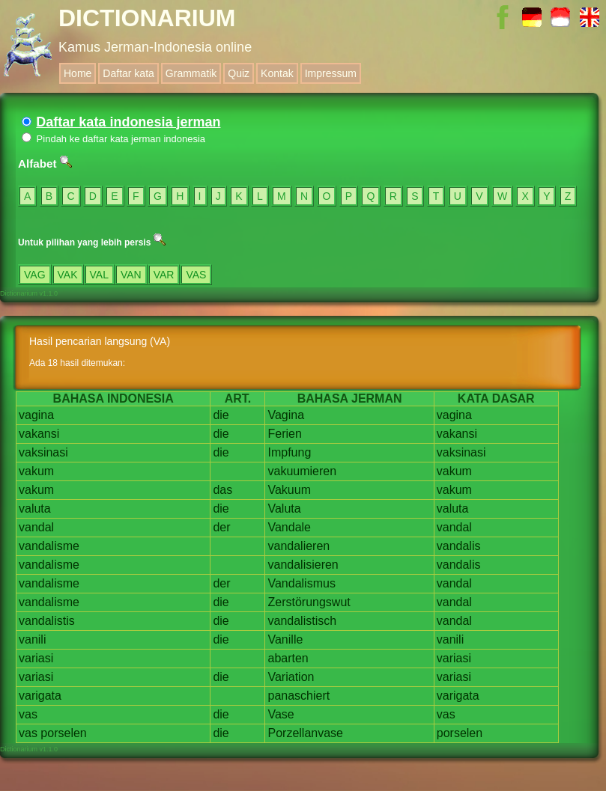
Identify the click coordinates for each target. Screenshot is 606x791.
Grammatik (191, 73)
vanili (32, 639)
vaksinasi (43, 452)
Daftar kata (128, 73)
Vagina (285, 415)
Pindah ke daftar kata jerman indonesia (113, 138)
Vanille (285, 639)
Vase (280, 714)
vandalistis (47, 620)
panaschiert (298, 695)
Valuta (283, 508)
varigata (40, 695)
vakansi (39, 433)
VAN (131, 275)
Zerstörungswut (308, 602)
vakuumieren (301, 471)
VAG (35, 275)
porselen (63, 733)
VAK (68, 275)
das (222, 489)
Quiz (238, 73)
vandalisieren (302, 564)
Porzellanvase (305, 733)
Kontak (277, 73)
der (221, 527)
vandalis (459, 546)
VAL (99, 275)
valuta (35, 508)
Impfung (289, 452)
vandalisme (49, 546)
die (220, 415)
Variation (290, 677)
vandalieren (298, 546)
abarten (287, 658)
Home (77, 73)
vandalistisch (301, 620)
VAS (196, 275)
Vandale (289, 527)
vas (28, 714)
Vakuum (289, 489)
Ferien (284, 433)
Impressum (331, 73)
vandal (36, 527)
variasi (36, 658)
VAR (164, 275)
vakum (36, 471)
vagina (36, 415)
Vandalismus (301, 583)
